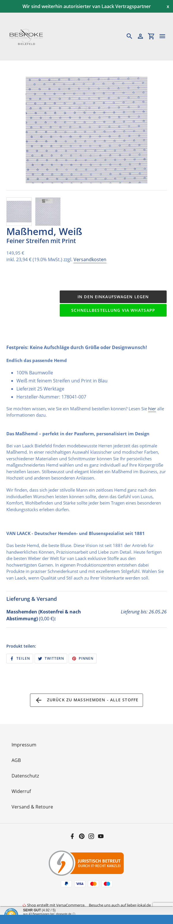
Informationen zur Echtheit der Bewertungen (51, 917)
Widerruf (21, 791)
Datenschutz (25, 776)
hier (152, 408)
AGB (16, 760)
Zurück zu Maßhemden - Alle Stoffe (86, 700)
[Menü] (165, 36)
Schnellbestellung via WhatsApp (113, 310)
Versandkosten (90, 259)
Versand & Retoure (32, 807)
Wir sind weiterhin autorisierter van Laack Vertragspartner (86, 6)
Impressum (24, 745)
